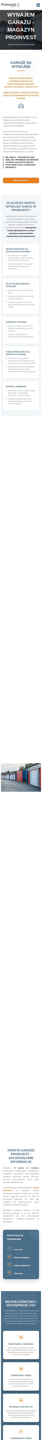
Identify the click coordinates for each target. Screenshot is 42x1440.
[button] (38, 5)
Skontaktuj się (21, 180)
